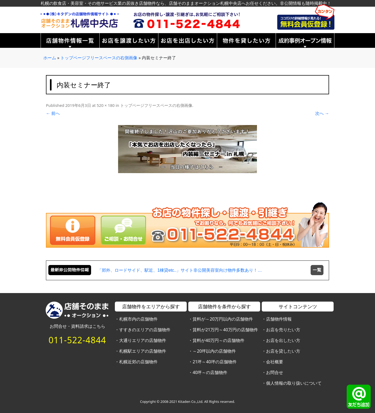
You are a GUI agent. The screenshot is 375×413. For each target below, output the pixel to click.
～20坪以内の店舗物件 (214, 351)
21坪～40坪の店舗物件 (215, 362)
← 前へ (53, 113)
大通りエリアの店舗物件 (142, 340)
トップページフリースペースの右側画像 (98, 58)
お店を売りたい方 (283, 330)
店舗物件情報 (279, 319)
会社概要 (274, 362)
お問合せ (274, 372)
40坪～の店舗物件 (210, 372)
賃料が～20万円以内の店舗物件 (223, 319)
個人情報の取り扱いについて (294, 383)
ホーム (49, 58)
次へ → (322, 113)
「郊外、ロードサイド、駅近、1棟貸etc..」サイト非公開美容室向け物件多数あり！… (179, 270)
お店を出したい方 (283, 340)
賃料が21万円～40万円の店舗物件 (225, 330)
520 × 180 (106, 105)
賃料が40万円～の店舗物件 (218, 340)
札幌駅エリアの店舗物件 (142, 351)
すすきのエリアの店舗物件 (144, 330)
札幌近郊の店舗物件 (138, 362)
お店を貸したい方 (283, 351)
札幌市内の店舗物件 (138, 319)
